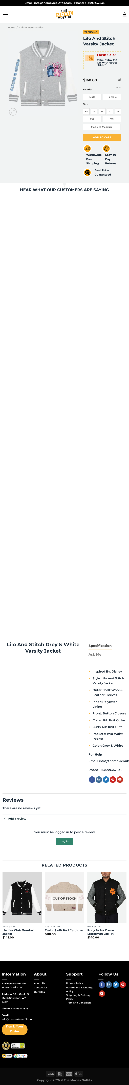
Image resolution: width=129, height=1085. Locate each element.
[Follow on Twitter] (106, 779)
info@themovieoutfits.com (18, 1019)
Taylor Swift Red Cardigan (64, 930)
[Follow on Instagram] (99, 779)
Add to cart (102, 137)
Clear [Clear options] (118, 87)
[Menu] (6, 14)
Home (11, 27)
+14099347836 (111, 770)
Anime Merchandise (31, 27)
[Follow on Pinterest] (113, 779)
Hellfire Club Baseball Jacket (18, 932)
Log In (64, 841)
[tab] (100, 645)
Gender (87, 89)
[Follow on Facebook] (92, 779)
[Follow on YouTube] (120, 779)
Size (85, 104)
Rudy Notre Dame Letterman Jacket (100, 932)
